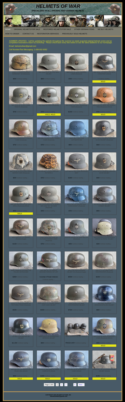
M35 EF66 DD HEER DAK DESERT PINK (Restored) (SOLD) (104, 106)
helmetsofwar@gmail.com (58, 396)
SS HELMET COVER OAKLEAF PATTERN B (49, 172)
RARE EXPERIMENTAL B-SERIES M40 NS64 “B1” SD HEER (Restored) (49, 206)
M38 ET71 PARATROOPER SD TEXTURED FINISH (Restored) (21, 304)
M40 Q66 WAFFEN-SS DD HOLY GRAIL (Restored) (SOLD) (21, 205)
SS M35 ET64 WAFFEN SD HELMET (21, 337)
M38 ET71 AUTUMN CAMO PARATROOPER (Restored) (104, 271)
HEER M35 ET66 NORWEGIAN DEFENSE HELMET (49, 337)
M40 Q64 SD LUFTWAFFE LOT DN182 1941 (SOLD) (21, 370)
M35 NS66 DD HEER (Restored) (49, 105)
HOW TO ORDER (12, 34)
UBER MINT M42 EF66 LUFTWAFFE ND (76, 139)
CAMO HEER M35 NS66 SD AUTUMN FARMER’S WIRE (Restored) (49, 239)
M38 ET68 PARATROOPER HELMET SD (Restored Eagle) (76, 271)
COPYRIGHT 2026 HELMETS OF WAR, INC (58, 395)
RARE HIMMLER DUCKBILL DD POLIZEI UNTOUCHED (21, 271)
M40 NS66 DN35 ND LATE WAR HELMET (49, 73)
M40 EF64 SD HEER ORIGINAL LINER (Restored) (77, 73)
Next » (81, 385)
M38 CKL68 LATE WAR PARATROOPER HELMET (76, 304)
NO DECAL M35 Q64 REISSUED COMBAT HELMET (104, 205)
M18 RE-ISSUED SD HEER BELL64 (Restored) (76, 238)
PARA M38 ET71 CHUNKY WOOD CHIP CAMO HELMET (49, 304)
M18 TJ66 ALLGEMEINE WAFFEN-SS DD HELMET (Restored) (104, 139)
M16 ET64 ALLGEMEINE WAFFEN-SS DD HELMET (104, 172)
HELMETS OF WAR (58, 6)
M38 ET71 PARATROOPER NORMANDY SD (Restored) (21, 73)
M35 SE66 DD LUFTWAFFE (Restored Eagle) (21, 238)
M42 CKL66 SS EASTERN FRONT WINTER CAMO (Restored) (21, 172)
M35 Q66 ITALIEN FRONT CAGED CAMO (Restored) (49, 139)
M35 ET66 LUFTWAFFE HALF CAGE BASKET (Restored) (76, 205)
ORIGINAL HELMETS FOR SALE (27, 29)
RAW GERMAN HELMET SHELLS (76, 336)
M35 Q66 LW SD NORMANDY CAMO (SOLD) (76, 370)
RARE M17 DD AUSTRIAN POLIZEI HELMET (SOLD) (104, 370)
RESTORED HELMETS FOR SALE (57, 29)
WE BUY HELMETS (105, 29)
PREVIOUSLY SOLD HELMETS (74, 34)
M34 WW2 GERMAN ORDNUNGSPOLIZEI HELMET (104, 304)
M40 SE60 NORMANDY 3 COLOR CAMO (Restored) (21, 139)
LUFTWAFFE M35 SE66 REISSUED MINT (76, 172)
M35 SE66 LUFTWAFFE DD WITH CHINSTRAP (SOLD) (104, 73)
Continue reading (23, 79)
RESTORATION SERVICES (48, 34)
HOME (8, 29)
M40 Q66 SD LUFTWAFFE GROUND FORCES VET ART (48, 271)
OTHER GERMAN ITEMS (84, 29)
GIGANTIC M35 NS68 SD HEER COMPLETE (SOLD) (49, 370)
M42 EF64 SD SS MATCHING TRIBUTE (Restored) (21, 106)
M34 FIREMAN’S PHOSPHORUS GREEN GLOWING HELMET (104, 238)
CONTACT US (28, 34)
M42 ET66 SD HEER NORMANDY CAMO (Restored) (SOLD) (104, 337)
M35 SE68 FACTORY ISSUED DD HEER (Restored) (76, 106)
